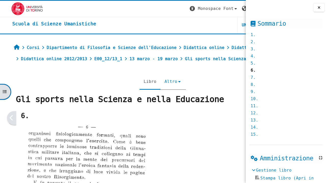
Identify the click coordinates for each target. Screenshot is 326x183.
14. (254, 127)
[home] (43, 24)
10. (254, 99)
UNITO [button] (185, 25)
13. (254, 120)
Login (235, 8)
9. (253, 92)
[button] (150, 9)
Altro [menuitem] (133, 93)
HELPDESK (214, 25)
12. (254, 113)
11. (254, 106)
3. (253, 49)
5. (253, 63)
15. (254, 134)
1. (253, 35)
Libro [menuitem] (112, 93)
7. (253, 77)
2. (253, 42)
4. (253, 56)
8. (253, 84)
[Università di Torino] (16, 8)
